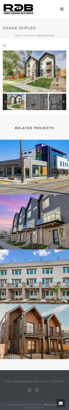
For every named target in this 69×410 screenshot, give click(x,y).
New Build (29, 36)
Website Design (52, 405)
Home (18, 36)
